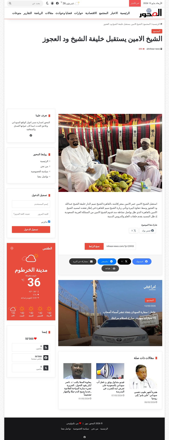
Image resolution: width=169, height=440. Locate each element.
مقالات (49, 13)
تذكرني (45, 221)
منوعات (16, 13)
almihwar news (153, 49)
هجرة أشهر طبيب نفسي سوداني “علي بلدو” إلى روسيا (145, 395)
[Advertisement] (84, 79)
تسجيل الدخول (31, 229)
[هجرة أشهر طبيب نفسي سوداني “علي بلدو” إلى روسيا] (143, 376)
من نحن (44, 166)
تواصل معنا (42, 176)
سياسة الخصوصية (39, 171)
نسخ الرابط (94, 246)
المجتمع (103, 13)
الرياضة (38, 13)
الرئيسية (125, 13)
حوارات (78, 13)
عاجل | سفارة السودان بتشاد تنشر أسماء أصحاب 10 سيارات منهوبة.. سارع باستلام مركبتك (130, 320)
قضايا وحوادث (63, 13)
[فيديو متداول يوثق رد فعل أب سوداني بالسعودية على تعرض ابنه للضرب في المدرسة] (110, 371)
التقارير (27, 13)
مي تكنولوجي (72, 423)
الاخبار (114, 13)
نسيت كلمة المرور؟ (22, 214)
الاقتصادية (91, 13)
